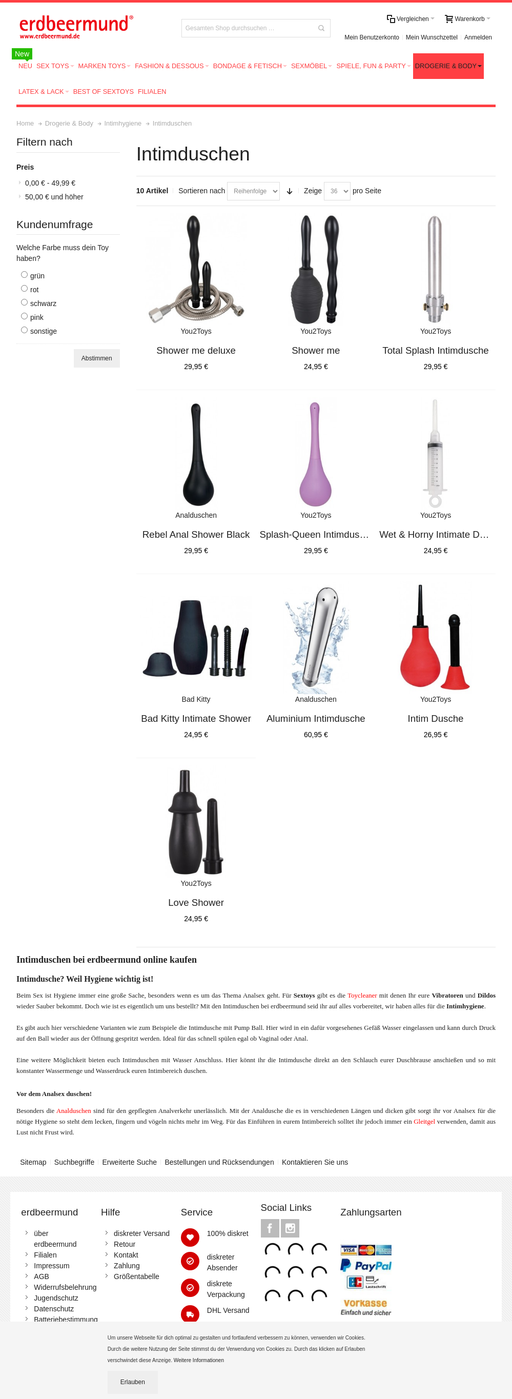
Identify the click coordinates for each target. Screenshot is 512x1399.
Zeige (313, 191)
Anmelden (478, 37)
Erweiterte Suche (129, 1162)
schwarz (43, 303)
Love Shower (196, 902)
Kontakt (126, 1255)
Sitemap (33, 1162)
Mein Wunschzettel (432, 37)
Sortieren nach (201, 191)
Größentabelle (136, 1276)
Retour (124, 1244)
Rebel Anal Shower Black (196, 534)
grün (37, 276)
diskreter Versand (142, 1233)
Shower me (316, 350)
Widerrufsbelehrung (65, 1287)
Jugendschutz (56, 1298)
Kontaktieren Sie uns (315, 1162)
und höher (54, 197)
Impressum (51, 1266)
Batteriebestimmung (66, 1319)
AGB (41, 1276)
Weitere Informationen (200, 1360)
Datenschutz (54, 1309)
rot (34, 290)
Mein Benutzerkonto (371, 37)
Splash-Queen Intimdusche (317, 534)
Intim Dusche (436, 718)
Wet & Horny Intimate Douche (442, 534)
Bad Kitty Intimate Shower (196, 718)
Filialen (45, 1255)
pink (37, 317)
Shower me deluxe (196, 350)
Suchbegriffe (74, 1162)
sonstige (43, 331)
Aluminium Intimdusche (316, 718)
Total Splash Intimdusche (435, 350)
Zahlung (127, 1266)
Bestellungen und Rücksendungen (219, 1162)
